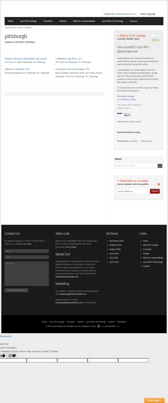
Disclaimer (121, 322)
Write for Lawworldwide (84, 21)
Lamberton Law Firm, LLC (68, 58)
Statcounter (6, 336)
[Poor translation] (12, 355)
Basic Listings (128, 96)
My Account (135, 121)
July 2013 (114, 258)
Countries (48, 21)
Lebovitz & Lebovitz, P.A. (17, 69)
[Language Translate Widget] (151, 14)
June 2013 (114, 262)
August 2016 (115, 249)
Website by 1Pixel (89, 326)
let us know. (71, 247)
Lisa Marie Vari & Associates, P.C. (72, 69)
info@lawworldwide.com (126, 14)
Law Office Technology (112, 21)
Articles (62, 21)
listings (28, 27)
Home (10, 21)
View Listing (146, 141)
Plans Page (144, 88)
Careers (133, 21)
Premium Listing (128, 99)
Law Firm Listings (28, 21)
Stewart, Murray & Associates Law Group (26, 58)
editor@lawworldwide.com (66, 277)
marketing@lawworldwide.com (73, 294)
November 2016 (117, 241)
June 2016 (114, 253)
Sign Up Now (123, 121)
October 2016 (116, 245)
